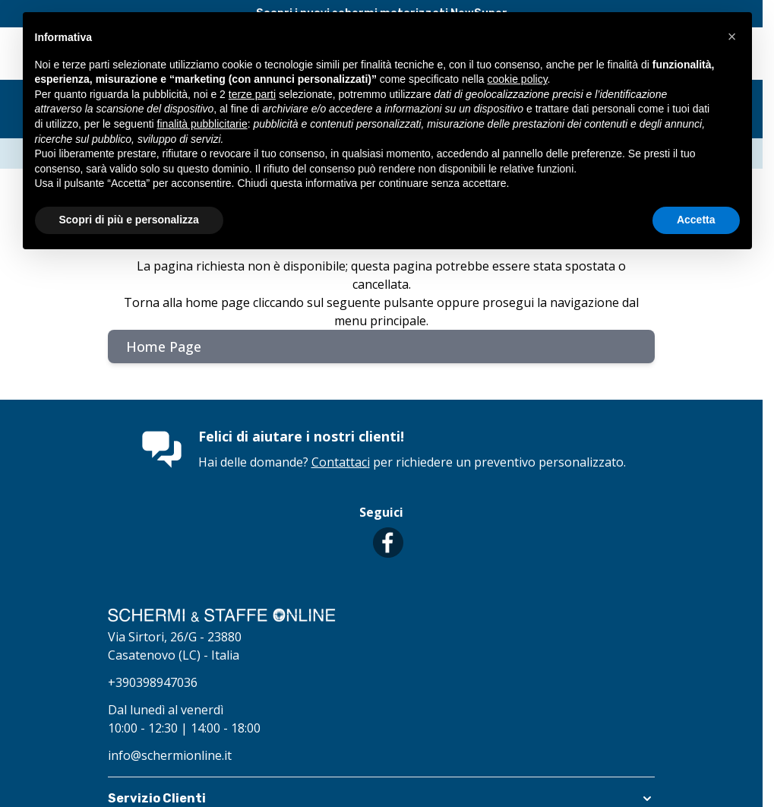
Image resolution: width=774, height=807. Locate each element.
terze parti (252, 94)
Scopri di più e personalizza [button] (129, 220)
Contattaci (340, 462)
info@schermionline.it (170, 755)
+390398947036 (152, 682)
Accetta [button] (696, 220)
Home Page (163, 346)
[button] (732, 36)
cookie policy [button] (517, 79)
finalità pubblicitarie (202, 124)
